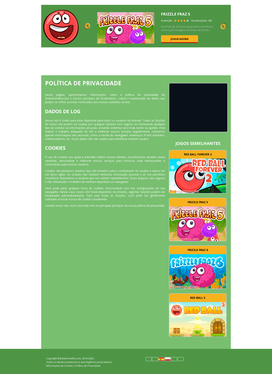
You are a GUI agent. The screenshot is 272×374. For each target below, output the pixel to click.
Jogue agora (179, 39)
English (155, 359)
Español (161, 359)
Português (174, 359)
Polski (168, 359)
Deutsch (148, 359)
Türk (180, 359)
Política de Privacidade (87, 365)
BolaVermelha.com (70, 358)
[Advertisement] (136, 61)
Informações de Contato (59, 365)
